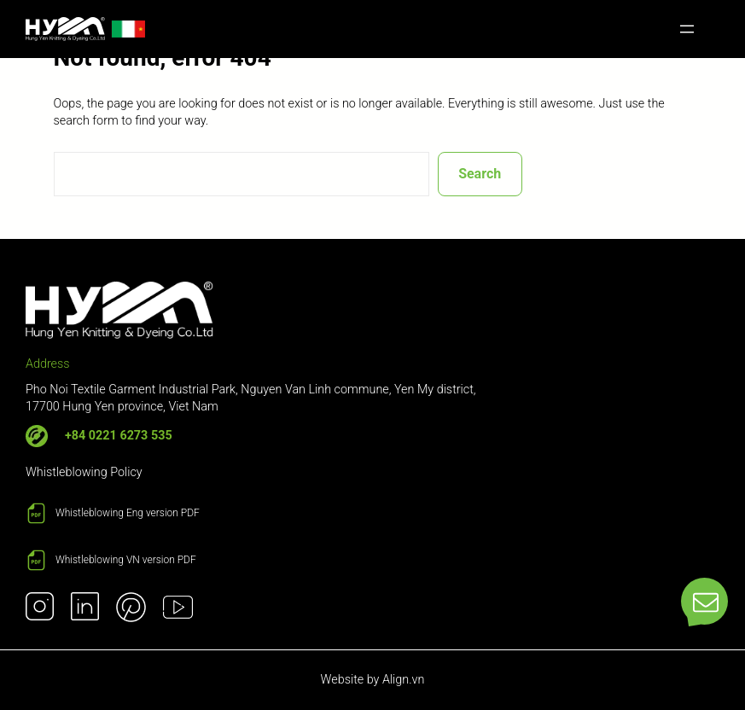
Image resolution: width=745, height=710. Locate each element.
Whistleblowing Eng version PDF (127, 513)
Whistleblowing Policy (84, 472)
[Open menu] (687, 29)
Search (479, 174)
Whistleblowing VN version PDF (125, 560)
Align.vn (403, 679)
